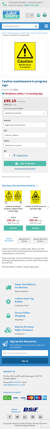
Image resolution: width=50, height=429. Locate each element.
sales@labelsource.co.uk (14, 384)
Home (4, 33)
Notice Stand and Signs (40, 33)
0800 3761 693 (31, 5)
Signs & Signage (13, 33)
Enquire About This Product (40, 240)
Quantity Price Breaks (25, 113)
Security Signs (25, 33)
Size (5, 130)
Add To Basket (25, 163)
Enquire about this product (25, 168)
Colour (6, 141)
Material (7, 120)
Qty (5, 151)
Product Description (9, 240)
